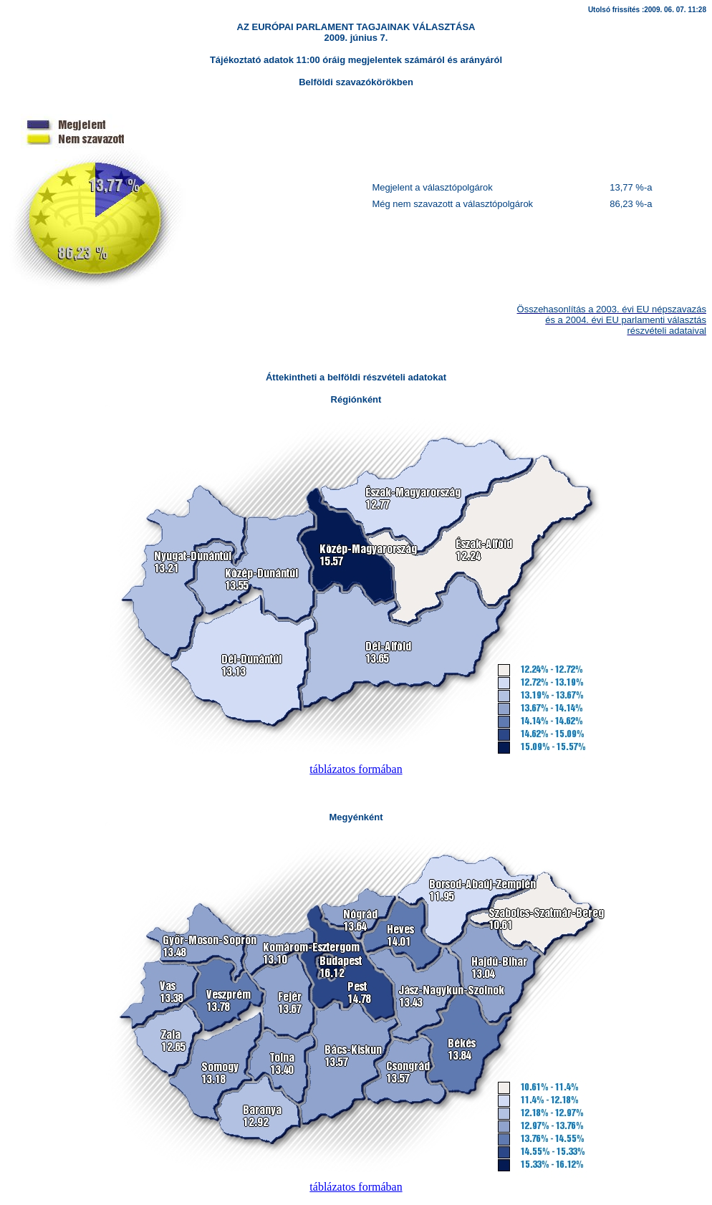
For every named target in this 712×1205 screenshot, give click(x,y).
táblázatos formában (355, 769)
